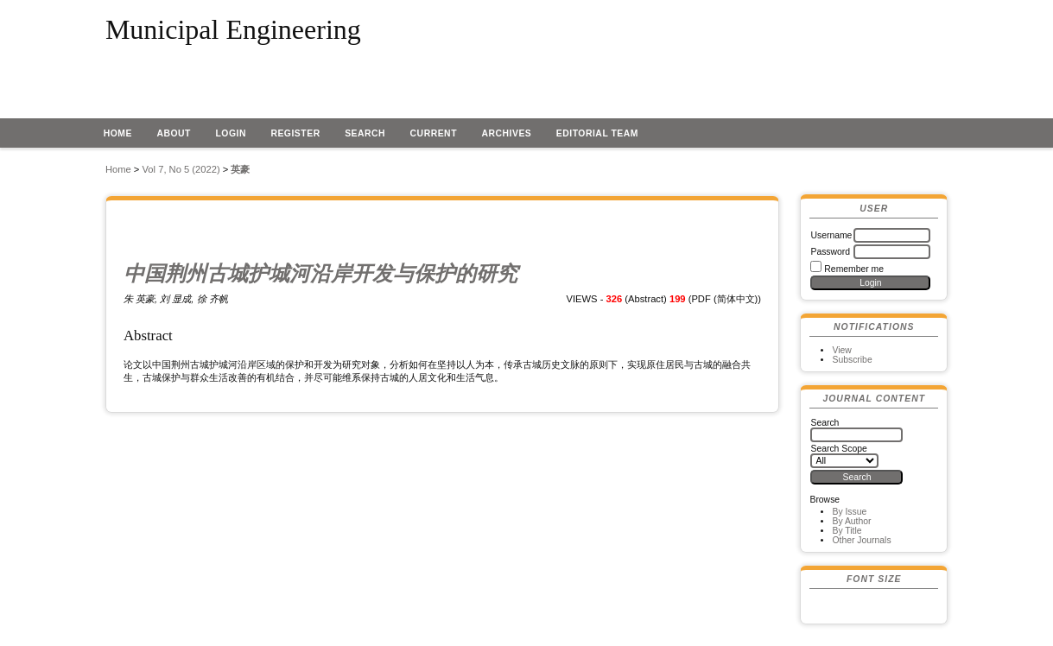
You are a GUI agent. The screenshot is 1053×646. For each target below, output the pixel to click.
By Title (846, 530)
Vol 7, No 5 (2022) (181, 169)
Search (365, 133)
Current (433, 133)
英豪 (240, 169)
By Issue (849, 511)
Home (118, 133)
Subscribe (852, 359)
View (841, 350)
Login (230, 133)
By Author (851, 521)
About (173, 133)
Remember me (854, 269)
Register (295, 133)
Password (830, 251)
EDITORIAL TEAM (597, 133)
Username (831, 235)
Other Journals (861, 540)
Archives (506, 133)
